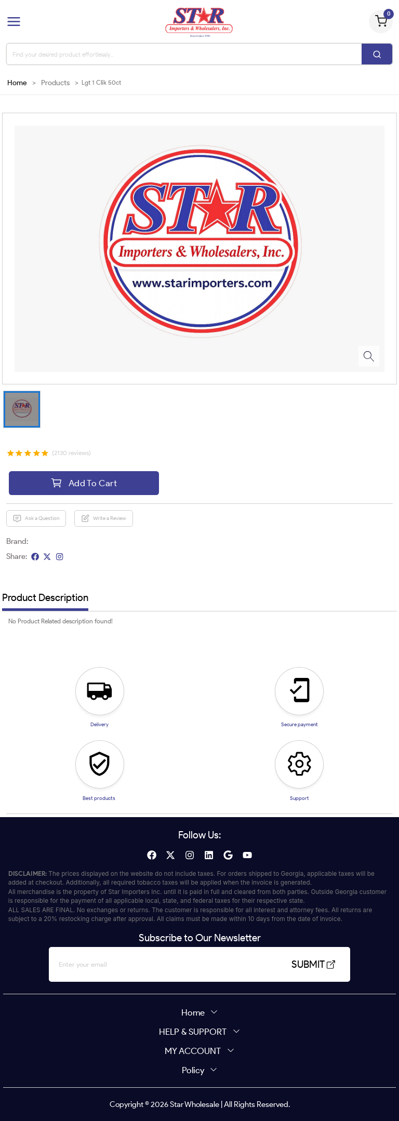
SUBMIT (311, 964)
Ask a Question (35, 518)
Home (17, 82)
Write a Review (103, 518)
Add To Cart (83, 483)
